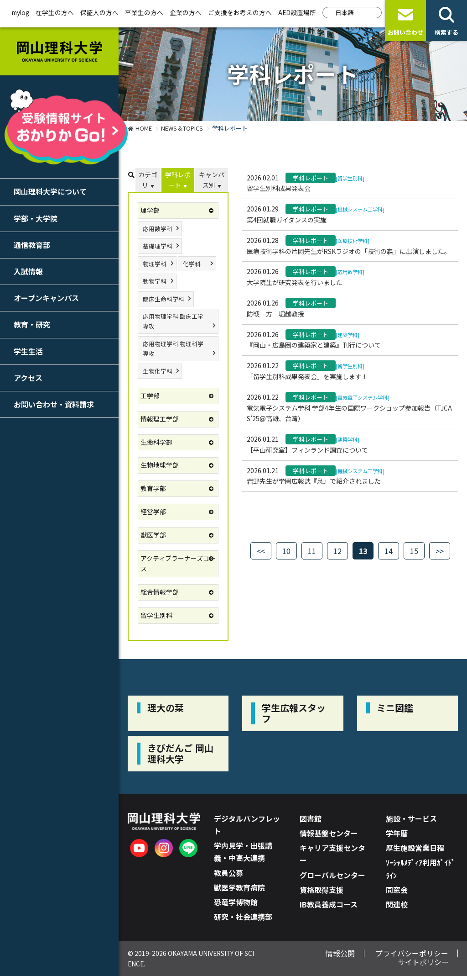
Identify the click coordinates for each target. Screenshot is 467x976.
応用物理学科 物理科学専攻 (173, 348)
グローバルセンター (332, 875)
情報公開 (340, 953)
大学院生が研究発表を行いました (294, 282)
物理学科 (154, 263)
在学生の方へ (55, 12)
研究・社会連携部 (243, 916)
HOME (143, 128)
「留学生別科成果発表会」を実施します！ (307, 376)
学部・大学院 (35, 218)
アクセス (28, 377)
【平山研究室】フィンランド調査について (307, 449)
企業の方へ (186, 12)
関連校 (397, 904)
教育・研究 (32, 324)
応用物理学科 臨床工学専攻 (173, 321)
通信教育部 (32, 244)
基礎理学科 (157, 246)
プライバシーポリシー (411, 953)
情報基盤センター (329, 833)
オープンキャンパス (46, 297)
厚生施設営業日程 (415, 847)
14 (388, 550)
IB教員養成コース (329, 904)
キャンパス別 (211, 180)
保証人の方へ (99, 12)
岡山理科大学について (50, 191)
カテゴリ (147, 180)
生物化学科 (157, 371)
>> (440, 550)
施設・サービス (411, 818)
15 (414, 550)
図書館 (311, 818)
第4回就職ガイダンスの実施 (287, 219)
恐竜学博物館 (236, 902)
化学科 (192, 263)
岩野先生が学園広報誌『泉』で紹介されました (314, 480)
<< (261, 550)
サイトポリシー (423, 961)
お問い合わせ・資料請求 (54, 404)
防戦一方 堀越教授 (275, 313)
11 (312, 550)
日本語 (344, 12)
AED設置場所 (297, 12)
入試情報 (28, 271)
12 (337, 550)
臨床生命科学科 (163, 299)
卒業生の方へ (144, 12)
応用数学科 (157, 228)
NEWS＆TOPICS (182, 128)
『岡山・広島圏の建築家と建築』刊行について (314, 344)
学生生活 (28, 351)
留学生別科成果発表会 (279, 188)
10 (286, 550)
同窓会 (397, 889)
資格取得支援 (321, 889)
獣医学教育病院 (239, 887)
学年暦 (397, 833)
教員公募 (228, 872)
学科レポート (178, 180)
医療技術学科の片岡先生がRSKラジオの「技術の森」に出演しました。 (349, 251)
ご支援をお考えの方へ (240, 12)
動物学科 (154, 281)
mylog (20, 12)
